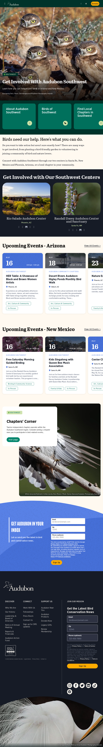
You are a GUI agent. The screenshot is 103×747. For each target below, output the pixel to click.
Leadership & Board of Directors (10, 618)
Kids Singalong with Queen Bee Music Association (65, 365)
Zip (53, 527)
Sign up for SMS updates (30, 625)
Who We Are (10, 608)
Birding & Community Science (20, 384)
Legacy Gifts (46, 625)
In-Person (12, 308)
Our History (10, 612)
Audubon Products (45, 615)
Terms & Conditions (64, 556)
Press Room (28, 616)
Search (86, 3)
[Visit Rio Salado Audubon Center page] (26, 208)
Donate (95, 4)
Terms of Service (68, 544)
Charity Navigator (10, 650)
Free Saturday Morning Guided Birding (22, 365)
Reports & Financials (9, 632)
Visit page (13, 440)
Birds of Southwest (49, 110)
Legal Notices (27, 659)
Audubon (13, 3)
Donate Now (46, 621)
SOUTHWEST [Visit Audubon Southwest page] (15, 412)
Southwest (11, 74)
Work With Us (29, 608)
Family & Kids (56, 388)
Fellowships (28, 612)
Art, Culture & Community (18, 303)
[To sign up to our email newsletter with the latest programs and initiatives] (68, 521)
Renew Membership (46, 630)
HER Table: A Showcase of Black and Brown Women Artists (22, 283)
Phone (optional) (58, 535)
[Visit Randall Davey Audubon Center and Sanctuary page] (77, 208)
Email (54, 519)
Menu (5, 3)
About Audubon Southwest (17, 110)
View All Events (91, 246)
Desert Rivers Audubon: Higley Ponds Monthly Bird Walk (65, 283)
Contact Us (28, 620)
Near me (81, 3)
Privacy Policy (55, 544)
